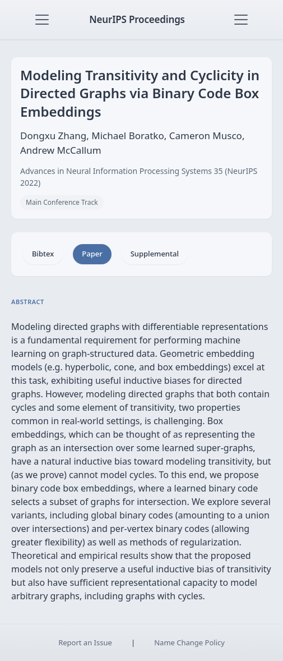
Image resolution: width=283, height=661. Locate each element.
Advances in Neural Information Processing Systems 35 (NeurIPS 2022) (138, 177)
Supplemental (155, 254)
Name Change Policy (189, 642)
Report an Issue (85, 642)
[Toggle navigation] (42, 20)
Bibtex (43, 254)
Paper (92, 254)
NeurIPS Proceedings (137, 19)
